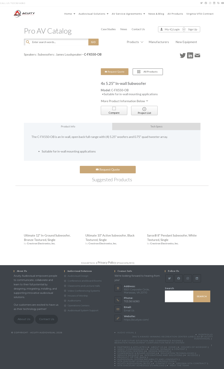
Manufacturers (159, 42)
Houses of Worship (78, 295)
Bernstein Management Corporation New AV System (149, 342)
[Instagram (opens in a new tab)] (210, 3)
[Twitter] (169, 278)
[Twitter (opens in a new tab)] (201, 3)
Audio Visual (125, 332)
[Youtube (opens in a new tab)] (222, 3)
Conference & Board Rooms (136, 353)
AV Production (164, 361)
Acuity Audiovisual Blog (133, 363)
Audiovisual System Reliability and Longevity (147, 359)
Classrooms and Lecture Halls (84, 285)
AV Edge (193, 355)
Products (134, 42)
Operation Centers (130, 351)
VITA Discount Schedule (133, 361)
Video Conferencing (131, 349)
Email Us (129, 310)
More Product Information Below (125, 101)
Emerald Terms (88, 263)
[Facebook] (179, 278)
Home (172, 347)
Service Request (128, 355)
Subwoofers (46, 54)
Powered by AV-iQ (126, 263)
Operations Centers (78, 305)
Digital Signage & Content (167, 349)
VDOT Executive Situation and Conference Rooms (148, 340)
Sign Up (192, 29)
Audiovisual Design (78, 275)
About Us (24, 319)
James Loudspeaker (69, 54)
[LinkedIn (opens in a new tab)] (214, 3)
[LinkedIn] (197, 278)
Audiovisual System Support (83, 310)
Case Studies (108, 29)
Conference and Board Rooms (84, 280)
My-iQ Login (172, 29)
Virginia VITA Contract (191, 363)
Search (169, 288)
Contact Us (138, 29)
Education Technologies (178, 353)
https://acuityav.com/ (136, 319)
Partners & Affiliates (131, 347)
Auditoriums (74, 300)
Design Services (159, 351)
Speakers (30, 54)
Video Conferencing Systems (84, 290)
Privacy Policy (107, 262)
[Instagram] (188, 278)
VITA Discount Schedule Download (141, 365)
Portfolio (206, 334)
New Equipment (186, 42)
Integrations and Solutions (163, 355)
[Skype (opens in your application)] (218, 3)
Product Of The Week (131, 357)
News (123, 29)
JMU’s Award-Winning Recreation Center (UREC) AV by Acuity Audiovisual (172, 337)
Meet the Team (179, 365)
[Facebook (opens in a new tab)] (206, 3)
